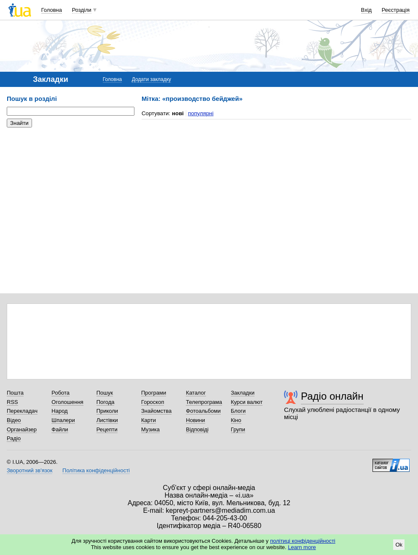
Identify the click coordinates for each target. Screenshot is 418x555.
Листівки (107, 420)
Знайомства (156, 411)
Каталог (196, 393)
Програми (153, 393)
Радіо (14, 438)
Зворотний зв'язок (29, 470)
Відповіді (197, 429)
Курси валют (247, 402)
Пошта (15, 393)
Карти (148, 420)
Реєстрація (396, 10)
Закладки (243, 393)
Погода (105, 402)
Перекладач (22, 411)
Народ (59, 411)
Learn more (302, 547)
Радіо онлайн (332, 396)
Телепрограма (204, 402)
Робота (60, 393)
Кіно (236, 420)
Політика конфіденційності (96, 470)
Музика (150, 429)
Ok (398, 544)
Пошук (104, 393)
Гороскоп (152, 402)
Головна (51, 10)
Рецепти (107, 429)
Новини (195, 420)
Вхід (366, 10)
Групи (238, 429)
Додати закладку (151, 79)
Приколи (107, 411)
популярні (201, 113)
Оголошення (67, 402)
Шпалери (63, 420)
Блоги (238, 411)
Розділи (81, 10)
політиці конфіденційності (302, 541)
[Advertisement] (70, 185)
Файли (59, 429)
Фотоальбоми (203, 411)
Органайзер (22, 429)
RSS (12, 402)
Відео (14, 420)
